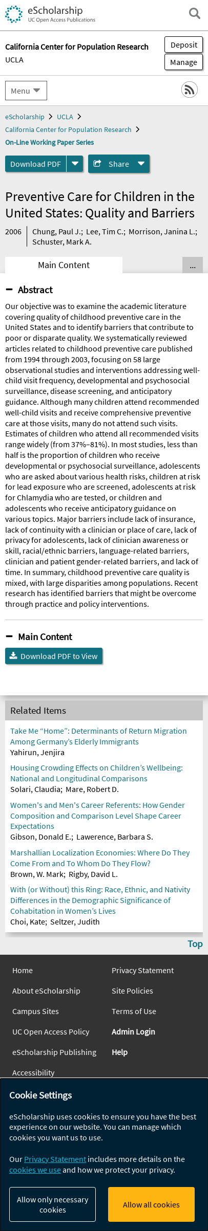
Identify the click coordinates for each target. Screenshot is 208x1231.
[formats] (75, 164)
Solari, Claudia (35, 789)
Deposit (184, 44)
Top (195, 943)
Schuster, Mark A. (62, 241)
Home (22, 970)
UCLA (14, 59)
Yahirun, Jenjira (37, 752)
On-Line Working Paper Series (49, 142)
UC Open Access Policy (50, 1031)
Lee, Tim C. (104, 231)
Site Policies (132, 990)
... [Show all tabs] (193, 265)
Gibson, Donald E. (40, 836)
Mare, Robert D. (92, 789)
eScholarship (25, 116)
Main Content (64, 265)
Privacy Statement (143, 970)
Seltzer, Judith (75, 921)
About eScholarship (46, 990)
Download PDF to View (58, 656)
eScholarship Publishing (54, 1052)
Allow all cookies (151, 1204)
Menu (20, 90)
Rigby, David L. (93, 874)
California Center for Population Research (68, 129)
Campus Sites (35, 1011)
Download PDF (35, 164)
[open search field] (194, 13)
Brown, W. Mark (37, 874)
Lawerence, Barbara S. (114, 836)
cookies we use (35, 1169)
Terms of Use (134, 1011)
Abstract (35, 289)
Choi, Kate (27, 921)
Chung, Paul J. (56, 231)
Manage (180, 62)
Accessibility (33, 1072)
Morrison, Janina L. (162, 231)
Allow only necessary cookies (52, 1204)
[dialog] (104, 1155)
